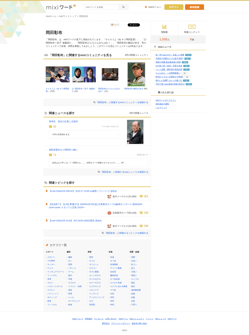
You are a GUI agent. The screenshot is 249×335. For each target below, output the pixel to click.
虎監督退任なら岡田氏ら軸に (63, 149)
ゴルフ (50, 283)
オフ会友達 (115, 279)
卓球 (49, 279)
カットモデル (95, 275)
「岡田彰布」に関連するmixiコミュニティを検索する (121, 102)
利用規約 (88, 319)
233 (146, 212)
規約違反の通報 (162, 104)
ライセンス (99, 319)
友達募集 (114, 264)
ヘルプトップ (161, 107)
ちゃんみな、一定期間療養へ (168, 73)
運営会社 (106, 323)
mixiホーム (51, 16)
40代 (112, 305)
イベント (149, 319)
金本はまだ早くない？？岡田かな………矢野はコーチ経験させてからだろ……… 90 (88, 163)
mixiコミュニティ (136, 319)
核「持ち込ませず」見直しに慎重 (170, 55)
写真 (70, 279)
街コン (134, 264)
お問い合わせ (111, 319)
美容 (91, 257)
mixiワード (172, 319)
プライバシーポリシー (120, 323)
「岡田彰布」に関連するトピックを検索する (126, 233)
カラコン (93, 268)
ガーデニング (74, 301)
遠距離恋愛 (136, 290)
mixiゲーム (123, 319)
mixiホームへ (154, 7)
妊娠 (133, 297)
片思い (134, 272)
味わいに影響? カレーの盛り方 (169, 80)
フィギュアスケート (55, 272)
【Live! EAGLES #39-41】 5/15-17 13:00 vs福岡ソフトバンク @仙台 (83, 191)
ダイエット (94, 264)
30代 (112, 301)
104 (185, 62)
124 (189, 84)
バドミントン (53, 294)
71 (54, 154)
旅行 (70, 275)
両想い (134, 275)
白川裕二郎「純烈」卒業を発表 (169, 66)
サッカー (51, 264)
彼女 (133, 286)
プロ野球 (51, 261)
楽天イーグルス (120, 196)
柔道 (49, 301)
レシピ (71, 297)
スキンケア (94, 290)
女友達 (113, 272)
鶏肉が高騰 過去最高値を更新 (168, 62)
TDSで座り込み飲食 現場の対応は (170, 84)
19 (187, 77)
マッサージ (94, 294)
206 (146, 225)
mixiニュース (160, 319)
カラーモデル (95, 283)
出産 (133, 301)
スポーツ (51, 257)
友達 (112, 257)
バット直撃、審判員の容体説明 (169, 69)
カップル (135, 279)
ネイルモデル (95, 279)
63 (187, 59)
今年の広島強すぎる (60, 134)
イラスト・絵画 (75, 286)
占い (70, 261)
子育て (134, 305)
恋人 (133, 268)
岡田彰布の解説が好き (133, 89)
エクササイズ (95, 286)
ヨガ (91, 301)
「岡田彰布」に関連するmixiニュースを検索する (124, 172)
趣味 (70, 257)
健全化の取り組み (139, 323)
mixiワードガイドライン (166, 100)
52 (54, 126)
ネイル (92, 261)
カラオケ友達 (116, 283)
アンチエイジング (96, 297)
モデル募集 (94, 272)
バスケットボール (55, 286)
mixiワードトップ (68, 16)
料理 (70, 294)
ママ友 (113, 290)
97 (186, 70)
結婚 (133, 294)
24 (184, 73)
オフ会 (113, 261)
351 (146, 196)
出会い (134, 261)
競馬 (70, 264)
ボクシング (52, 297)
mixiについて (77, 319)
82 (186, 66)
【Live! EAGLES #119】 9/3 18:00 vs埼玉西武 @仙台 (75, 220)
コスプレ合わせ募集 (118, 286)
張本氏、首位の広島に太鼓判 (63, 121)
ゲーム (71, 272)
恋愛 (133, 257)
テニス (50, 268)
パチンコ (72, 268)
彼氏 (133, 283)
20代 (112, 297)
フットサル (52, 275)
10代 (112, 294)
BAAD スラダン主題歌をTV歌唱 (169, 77)
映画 (70, 305)
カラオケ (72, 283)
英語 (70, 290)
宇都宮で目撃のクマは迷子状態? (169, 58)
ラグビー (51, 290)
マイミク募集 (116, 268)
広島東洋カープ (120, 213)
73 (186, 81)
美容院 (92, 305)
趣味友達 (114, 275)
